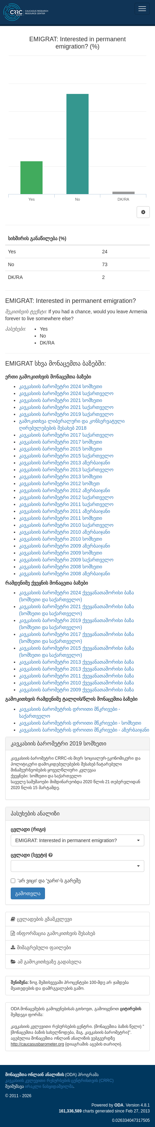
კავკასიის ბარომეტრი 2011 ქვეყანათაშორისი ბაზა (76, 676)
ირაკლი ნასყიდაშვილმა (49, 1086)
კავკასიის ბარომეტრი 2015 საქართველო (66, 455)
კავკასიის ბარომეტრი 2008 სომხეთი (60, 566)
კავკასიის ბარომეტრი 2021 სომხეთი (60, 400)
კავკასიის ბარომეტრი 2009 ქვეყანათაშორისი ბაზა (76, 689)
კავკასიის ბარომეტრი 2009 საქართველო (66, 559)
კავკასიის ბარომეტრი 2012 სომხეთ (59, 483)
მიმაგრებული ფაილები (41, 947)
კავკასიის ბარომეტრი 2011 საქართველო (66, 504)
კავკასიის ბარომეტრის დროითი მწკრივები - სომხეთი (80, 723)
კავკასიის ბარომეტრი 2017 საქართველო (66, 435)
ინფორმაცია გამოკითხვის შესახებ (53, 933)
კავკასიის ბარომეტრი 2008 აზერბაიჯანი (64, 573)
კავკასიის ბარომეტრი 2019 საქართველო (66, 414)
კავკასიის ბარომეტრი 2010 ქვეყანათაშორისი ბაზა (76, 682)
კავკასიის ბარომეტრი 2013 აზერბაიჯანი (64, 462)
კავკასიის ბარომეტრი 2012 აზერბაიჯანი (64, 490)
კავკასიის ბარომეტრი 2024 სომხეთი (60, 386)
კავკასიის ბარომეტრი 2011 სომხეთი (60, 518)
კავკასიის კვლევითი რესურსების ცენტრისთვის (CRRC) (59, 1080)
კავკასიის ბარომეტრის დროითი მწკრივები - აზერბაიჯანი (84, 730)
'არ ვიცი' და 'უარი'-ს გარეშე (46, 880)
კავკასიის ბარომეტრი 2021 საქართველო (66, 407)
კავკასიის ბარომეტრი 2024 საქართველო (66, 393)
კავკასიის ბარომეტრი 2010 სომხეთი (60, 539)
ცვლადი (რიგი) (28, 829)
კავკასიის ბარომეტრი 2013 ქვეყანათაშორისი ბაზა (76, 662)
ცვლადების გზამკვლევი (41, 919)
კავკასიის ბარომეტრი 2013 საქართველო (66, 469)
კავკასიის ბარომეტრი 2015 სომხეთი (60, 449)
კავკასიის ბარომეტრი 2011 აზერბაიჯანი (64, 511)
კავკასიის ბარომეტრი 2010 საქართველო (66, 525)
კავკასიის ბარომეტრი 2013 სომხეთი (60, 476)
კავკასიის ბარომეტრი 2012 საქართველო (66, 497)
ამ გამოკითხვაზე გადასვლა (46, 961)
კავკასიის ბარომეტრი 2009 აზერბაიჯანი (64, 546)
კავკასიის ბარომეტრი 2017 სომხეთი (60, 442)
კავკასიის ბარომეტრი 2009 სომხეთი (60, 553)
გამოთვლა (27, 893)
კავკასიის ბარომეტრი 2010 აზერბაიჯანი (64, 532)
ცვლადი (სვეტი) (29, 855)
